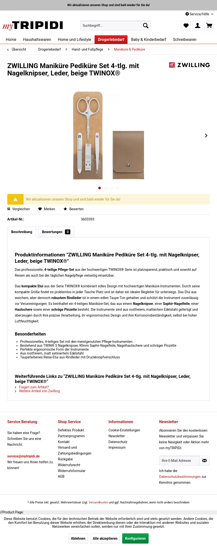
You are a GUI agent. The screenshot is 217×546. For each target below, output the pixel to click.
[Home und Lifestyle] (74, 39)
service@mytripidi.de (23, 456)
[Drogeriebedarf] (111, 39)
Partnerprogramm (71, 436)
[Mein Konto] (197, 25)
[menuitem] (115, 25)
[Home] (11, 39)
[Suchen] (146, 25)
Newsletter (117, 436)
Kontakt (64, 442)
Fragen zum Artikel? (32, 387)
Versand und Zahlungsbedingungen (74, 450)
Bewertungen (56, 231)
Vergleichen (18, 209)
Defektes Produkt (71, 430)
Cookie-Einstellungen (124, 430)
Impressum (117, 447)
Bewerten (73, 209)
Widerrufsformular (72, 471)
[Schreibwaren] (185, 39)
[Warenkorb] (209, 25)
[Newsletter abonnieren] (204, 460)
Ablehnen (78, 538)
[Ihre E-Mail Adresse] (179, 460)
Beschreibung (21, 232)
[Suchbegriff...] (115, 25)
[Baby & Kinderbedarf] (148, 39)
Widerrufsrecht (69, 465)
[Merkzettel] (186, 25)
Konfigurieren (135, 538)
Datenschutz (118, 442)
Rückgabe (65, 459)
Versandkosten (98, 502)
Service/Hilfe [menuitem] (197, 14)
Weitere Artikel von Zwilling (37, 391)
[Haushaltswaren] (37, 39)
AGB (61, 476)
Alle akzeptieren (105, 538)
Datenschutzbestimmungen (180, 477)
